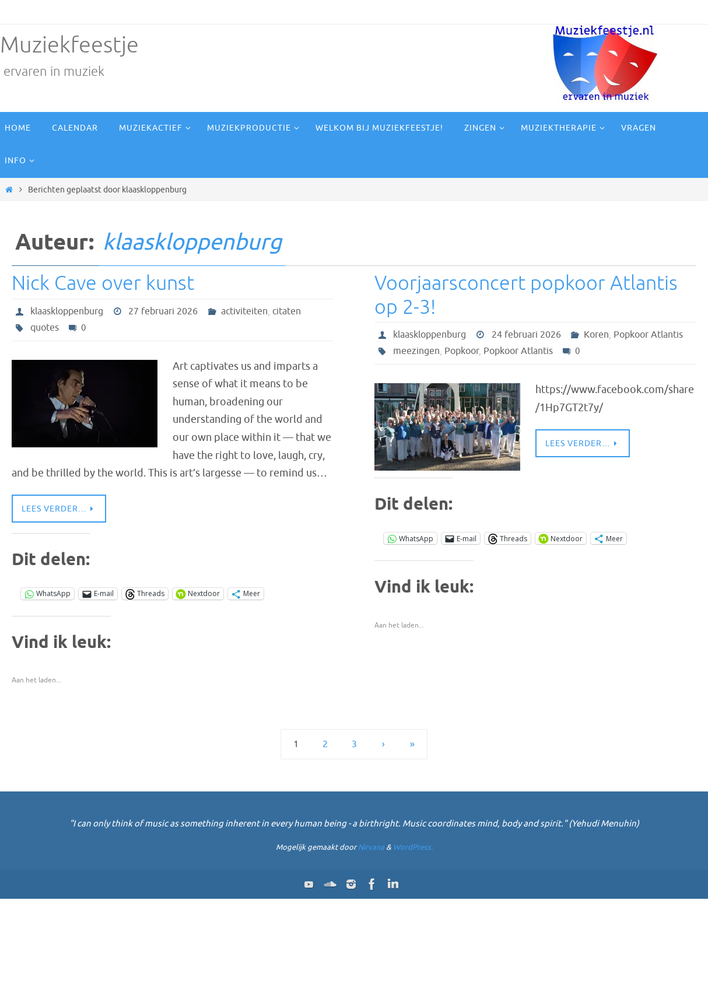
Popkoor (461, 351)
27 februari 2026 (163, 311)
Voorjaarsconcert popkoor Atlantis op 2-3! (526, 295)
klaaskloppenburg (192, 242)
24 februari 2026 (526, 335)
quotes (44, 328)
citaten (286, 311)
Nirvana (371, 847)
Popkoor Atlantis (648, 335)
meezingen (416, 351)
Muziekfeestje (69, 45)
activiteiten (244, 311)
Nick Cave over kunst (103, 283)
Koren (596, 335)
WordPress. (413, 847)
